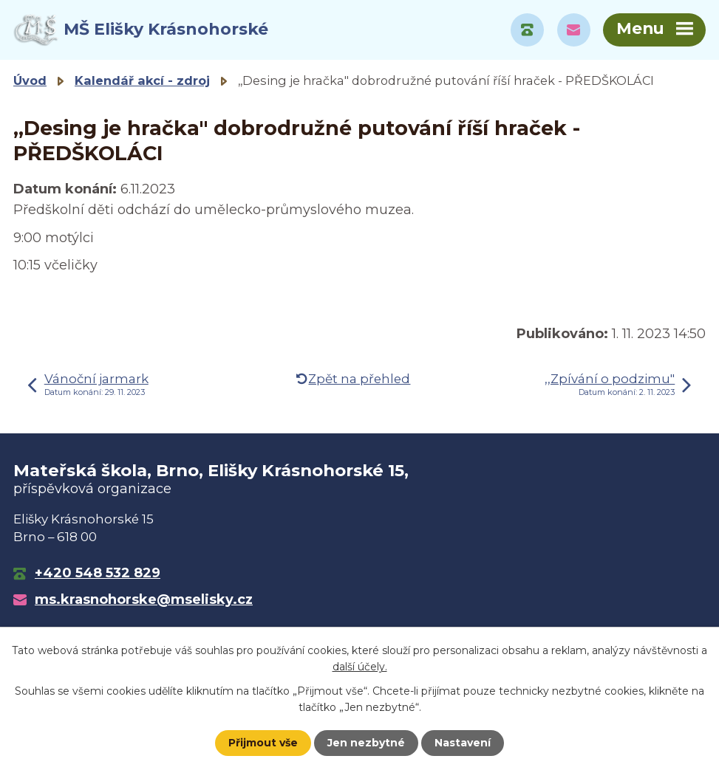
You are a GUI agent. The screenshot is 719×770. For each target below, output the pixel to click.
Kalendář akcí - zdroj (142, 80)
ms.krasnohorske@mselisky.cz (144, 599)
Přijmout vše (263, 742)
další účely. (360, 666)
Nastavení (463, 742)
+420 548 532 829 (97, 573)
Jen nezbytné (366, 742)
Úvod (30, 80)
